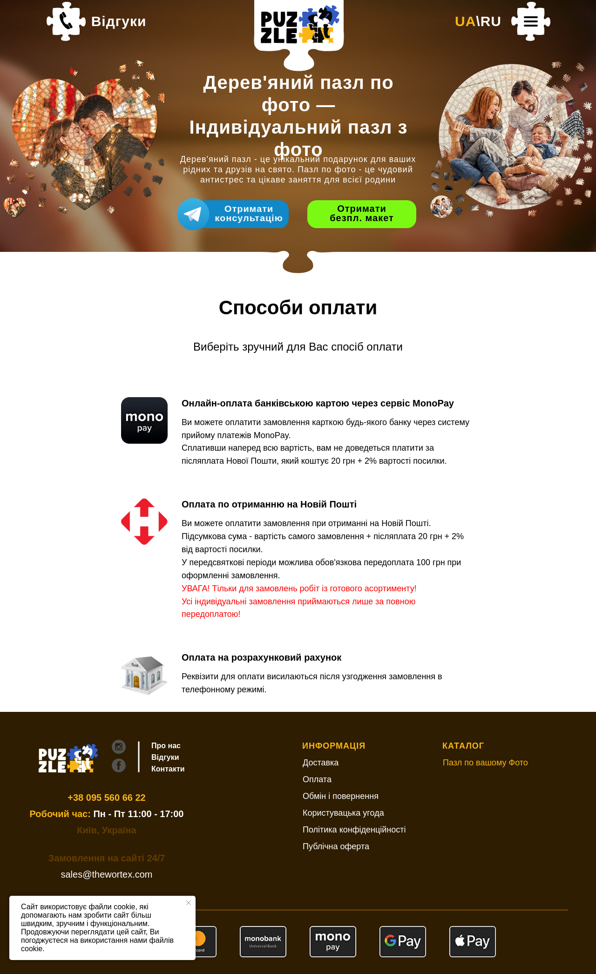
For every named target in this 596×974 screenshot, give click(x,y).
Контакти (168, 769)
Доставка (321, 762)
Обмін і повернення (341, 796)
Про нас (166, 746)
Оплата (317, 779)
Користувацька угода (343, 813)
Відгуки (119, 21)
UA (465, 21)
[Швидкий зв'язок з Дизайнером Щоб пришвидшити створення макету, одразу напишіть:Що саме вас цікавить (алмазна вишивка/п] (242, 214)
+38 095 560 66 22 (106, 797)
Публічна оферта (336, 846)
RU (491, 21)
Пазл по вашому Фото (485, 762)
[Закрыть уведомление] (188, 902)
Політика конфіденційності (354, 829)
